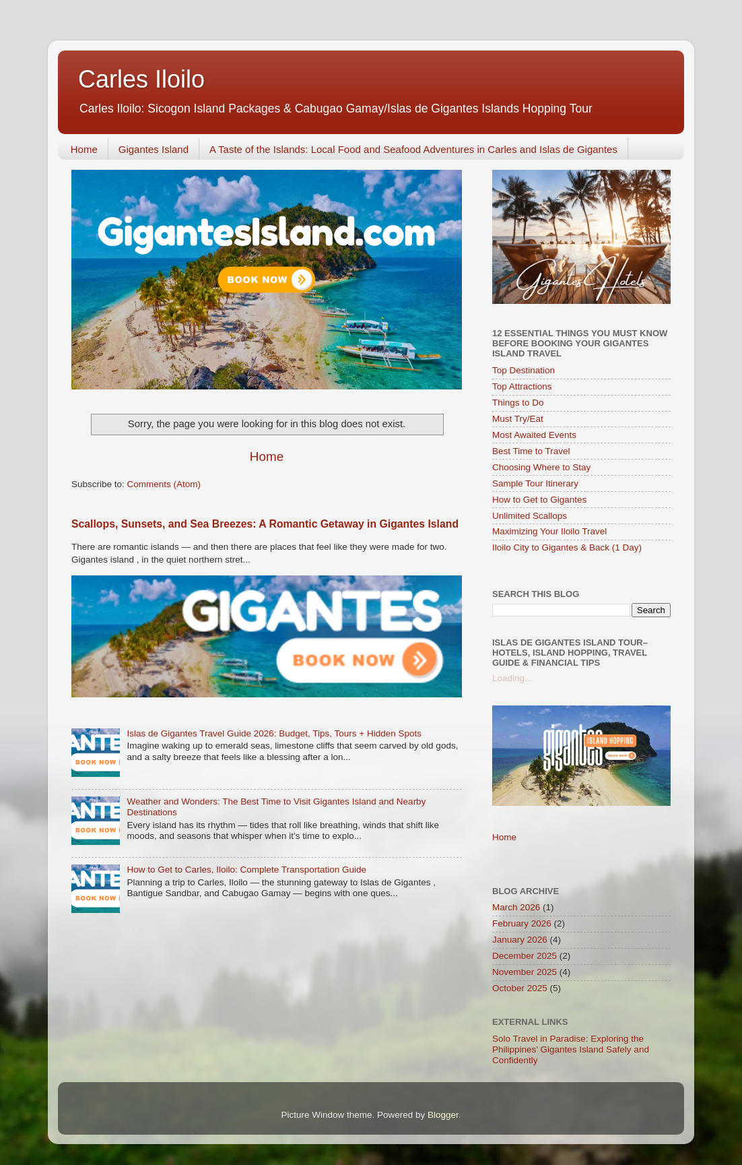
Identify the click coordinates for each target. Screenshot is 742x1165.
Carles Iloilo (141, 79)
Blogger (443, 1115)
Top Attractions (522, 386)
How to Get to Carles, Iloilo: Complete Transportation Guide (246, 869)
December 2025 (524, 956)
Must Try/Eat (517, 419)
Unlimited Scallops (529, 516)
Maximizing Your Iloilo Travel (549, 531)
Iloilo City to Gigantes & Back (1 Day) (567, 547)
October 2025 (519, 988)
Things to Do (518, 403)
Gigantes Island (154, 149)
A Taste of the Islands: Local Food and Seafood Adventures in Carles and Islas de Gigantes (413, 149)
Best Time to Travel (531, 451)
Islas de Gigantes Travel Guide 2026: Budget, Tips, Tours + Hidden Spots (274, 733)
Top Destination (523, 370)
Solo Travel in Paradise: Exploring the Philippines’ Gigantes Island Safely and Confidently (570, 1049)
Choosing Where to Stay (541, 467)
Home (84, 149)
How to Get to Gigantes (539, 500)
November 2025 (524, 972)
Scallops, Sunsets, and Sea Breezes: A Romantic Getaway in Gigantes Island (265, 524)
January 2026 (519, 940)
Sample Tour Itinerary (535, 483)
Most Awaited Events (534, 435)
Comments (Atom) (164, 484)
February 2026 (521, 923)
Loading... (512, 678)
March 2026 (516, 907)
